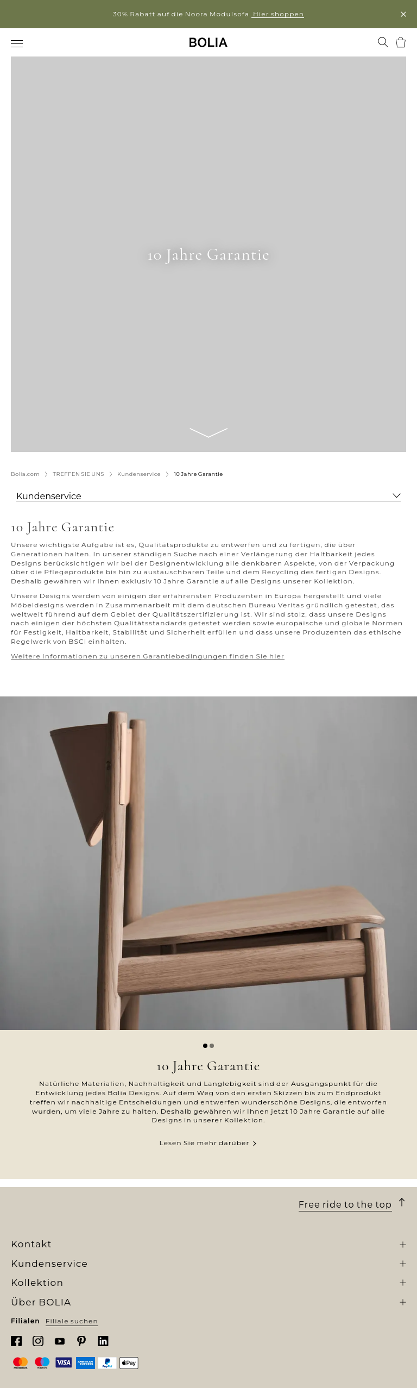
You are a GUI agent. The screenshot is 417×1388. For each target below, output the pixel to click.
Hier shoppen (277, 14)
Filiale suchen (72, 1321)
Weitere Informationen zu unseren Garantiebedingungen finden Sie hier (148, 656)
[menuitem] (17, 43)
